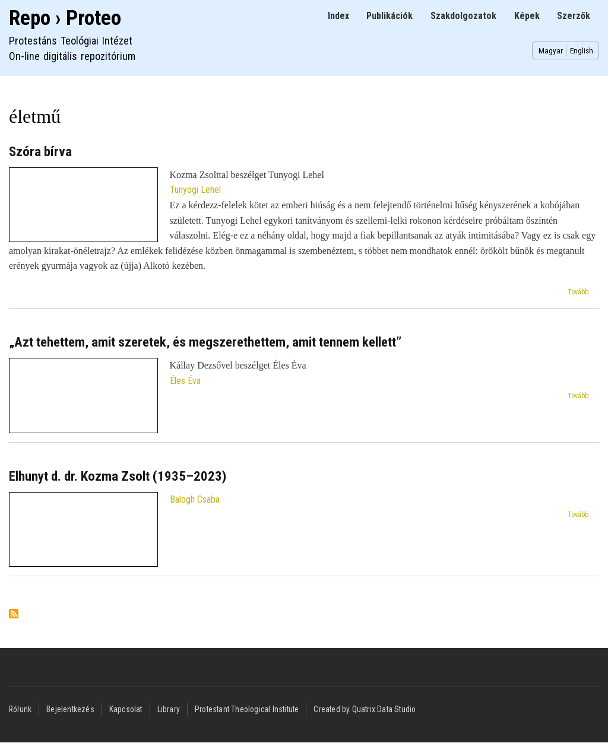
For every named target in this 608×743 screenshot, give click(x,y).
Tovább (578, 292)
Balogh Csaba (195, 499)
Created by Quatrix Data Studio (365, 709)
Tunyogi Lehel (195, 189)
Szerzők (573, 15)
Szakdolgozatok (463, 15)
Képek (527, 15)
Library (168, 709)
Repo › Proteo (65, 18)
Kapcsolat (125, 709)
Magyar (551, 50)
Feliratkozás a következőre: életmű (13, 614)
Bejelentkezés (70, 709)
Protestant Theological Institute (247, 709)
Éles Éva (185, 380)
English (581, 50)
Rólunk (20, 709)
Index (338, 15)
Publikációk (389, 15)
